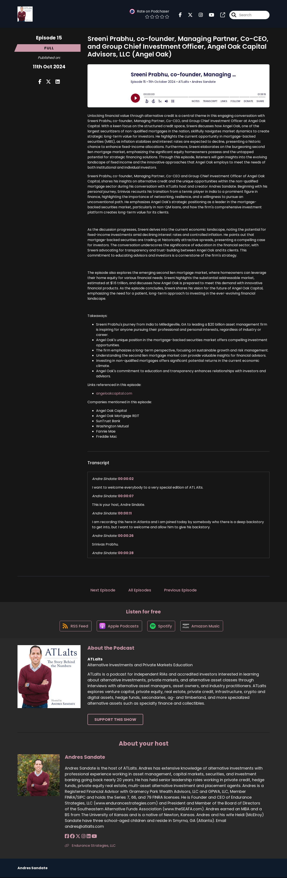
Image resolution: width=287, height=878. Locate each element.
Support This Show (115, 720)
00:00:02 (126, 478)
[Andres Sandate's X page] (77, 836)
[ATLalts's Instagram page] (198, 15)
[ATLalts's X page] (188, 15)
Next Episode (102, 590)
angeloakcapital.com (114, 393)
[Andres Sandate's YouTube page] (93, 836)
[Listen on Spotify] (161, 626)
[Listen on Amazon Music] (202, 626)
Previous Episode (180, 590)
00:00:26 (126, 535)
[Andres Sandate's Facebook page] (67, 836)
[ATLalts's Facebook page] (180, 15)
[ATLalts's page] (220, 15)
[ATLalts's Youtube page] (209, 15)
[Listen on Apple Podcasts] (119, 626)
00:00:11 (125, 513)
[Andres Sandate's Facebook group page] (72, 836)
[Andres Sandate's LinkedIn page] (88, 836)
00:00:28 (126, 552)
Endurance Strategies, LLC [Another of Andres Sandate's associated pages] (90, 846)
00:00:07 (126, 496)
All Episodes (139, 590)
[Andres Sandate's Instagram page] (83, 836)
